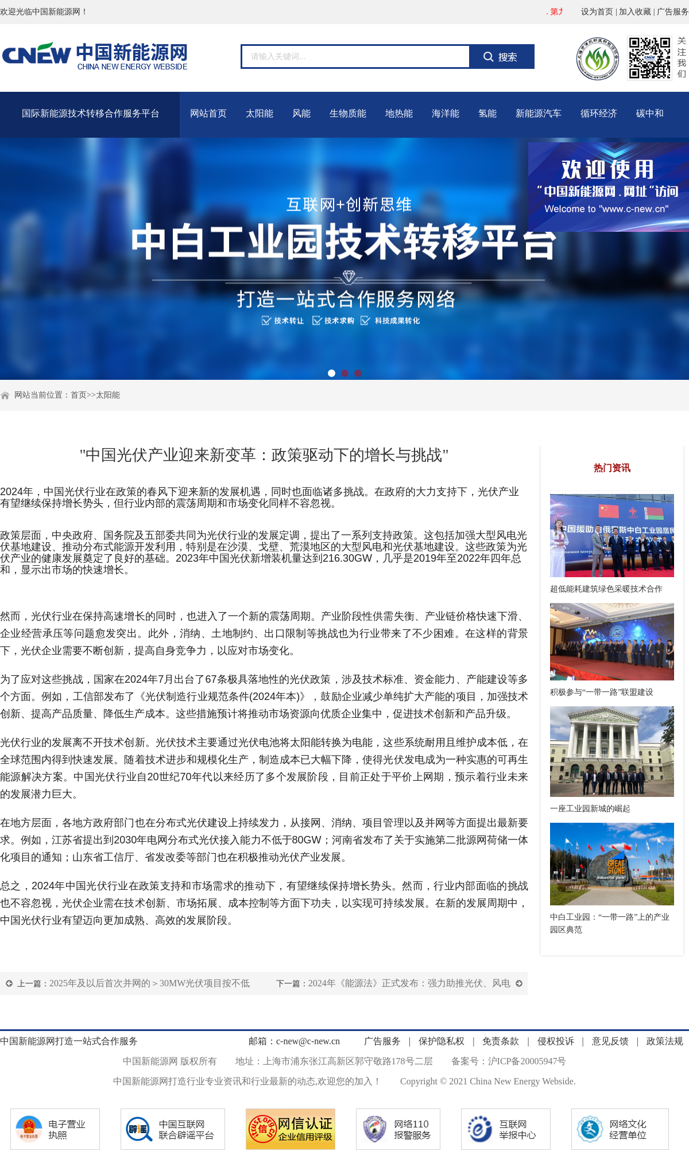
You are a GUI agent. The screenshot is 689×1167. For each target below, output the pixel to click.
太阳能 (259, 113)
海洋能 (445, 113)
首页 (79, 395)
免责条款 (501, 1041)
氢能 (487, 113)
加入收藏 (635, 11)
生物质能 (348, 113)
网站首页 (208, 113)
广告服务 (673, 11)
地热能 (399, 113)
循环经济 (598, 113)
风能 (301, 113)
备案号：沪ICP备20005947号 (509, 1061)
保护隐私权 (443, 1041)
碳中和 (650, 113)
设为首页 (597, 11)
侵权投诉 (556, 1041)
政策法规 (663, 1041)
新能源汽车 (539, 113)
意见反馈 (610, 1041)
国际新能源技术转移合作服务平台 (91, 113)
